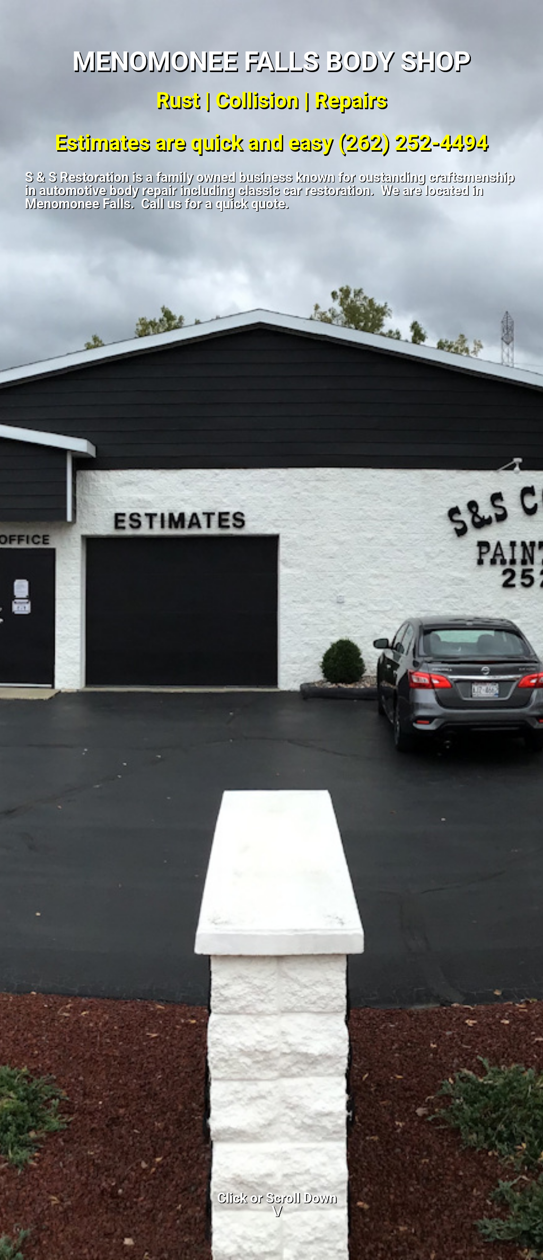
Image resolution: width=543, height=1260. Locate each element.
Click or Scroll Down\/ (277, 1205)
